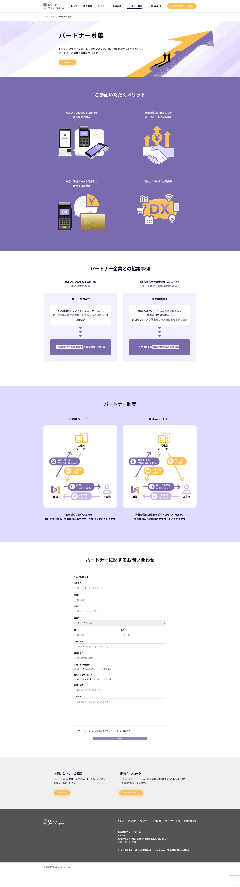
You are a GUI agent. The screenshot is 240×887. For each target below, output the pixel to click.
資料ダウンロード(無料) (181, 6)
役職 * (76, 622)
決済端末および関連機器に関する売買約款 (172, 866)
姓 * (75, 634)
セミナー (102, 6)
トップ (74, 6)
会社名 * (77, 587)
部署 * (76, 610)
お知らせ (117, 6)
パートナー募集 (134, 6)
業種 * (76, 598)
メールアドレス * (81, 645)
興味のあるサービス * (83, 678)
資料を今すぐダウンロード (141, 806)
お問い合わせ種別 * (82, 668)
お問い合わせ (154, 6)
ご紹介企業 (78, 689)
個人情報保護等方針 (143, 866)
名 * (122, 634)
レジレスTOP (48, 16)
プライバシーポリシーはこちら (118, 739)
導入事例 (87, 6)
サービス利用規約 (124, 866)
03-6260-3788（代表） (127, 857)
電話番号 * (78, 657)
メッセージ (78, 700)
